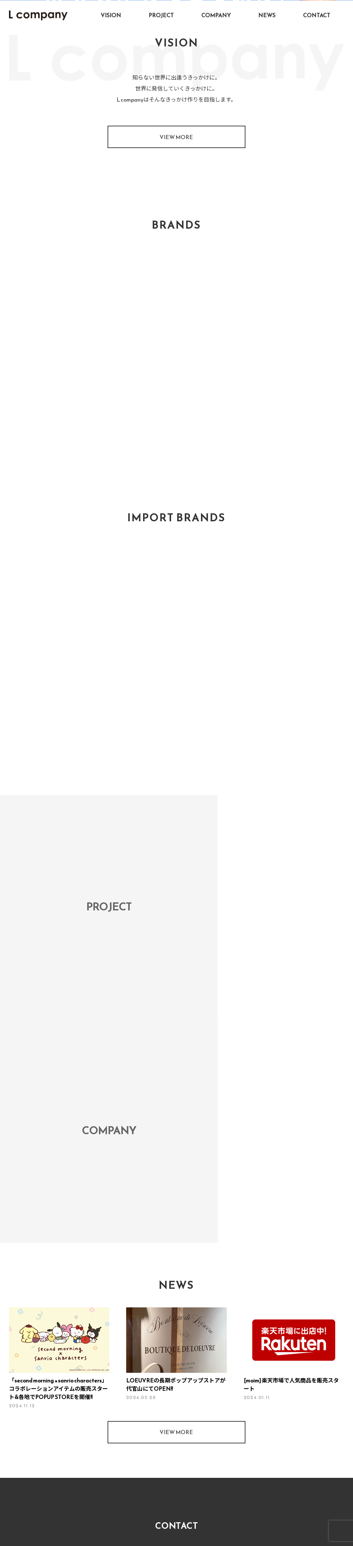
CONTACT (316, 15)
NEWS (266, 15)
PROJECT (161, 15)
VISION (111, 15)
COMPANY (216, 15)
